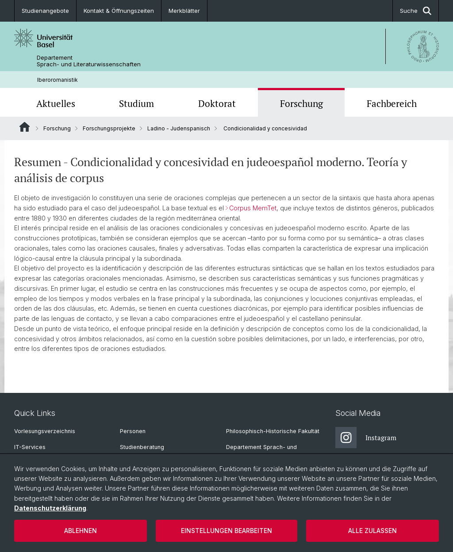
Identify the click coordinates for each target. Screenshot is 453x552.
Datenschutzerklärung (50, 508)
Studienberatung (142, 447)
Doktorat (217, 103)
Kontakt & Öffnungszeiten (119, 10)
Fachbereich (392, 103)
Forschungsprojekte (109, 128)
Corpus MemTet (252, 208)
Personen (133, 431)
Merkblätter (184, 10)
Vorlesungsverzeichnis (44, 431)
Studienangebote (45, 10)
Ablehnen (80, 530)
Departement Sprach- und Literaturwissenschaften (89, 61)
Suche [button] (415, 11)
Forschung (301, 103)
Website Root (24, 127)
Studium (136, 103)
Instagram (365, 437)
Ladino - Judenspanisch (178, 128)
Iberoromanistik (57, 79)
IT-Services (30, 447)
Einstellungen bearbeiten (226, 530)
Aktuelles (55, 103)
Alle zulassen (372, 530)
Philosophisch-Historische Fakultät (272, 431)
